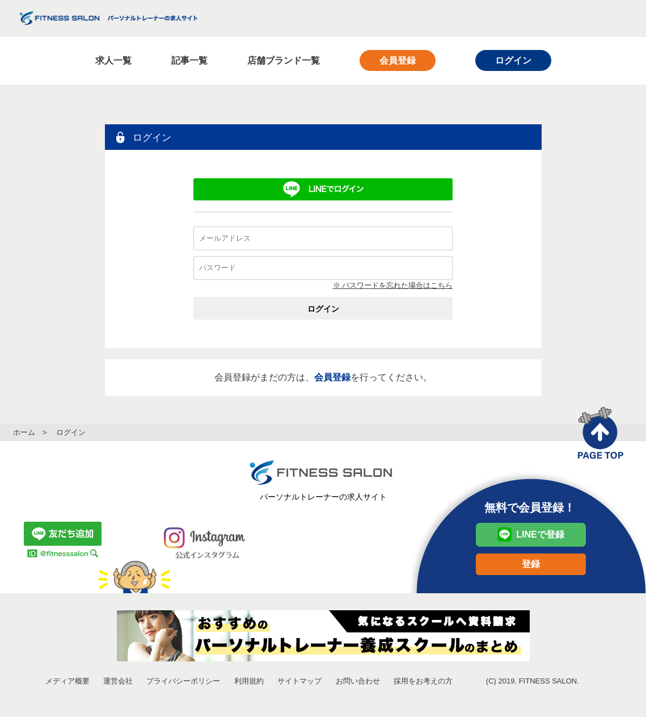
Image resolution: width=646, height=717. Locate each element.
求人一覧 (113, 60)
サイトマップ (299, 681)
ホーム (24, 432)
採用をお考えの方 (423, 681)
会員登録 (397, 60)
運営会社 (118, 681)
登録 (531, 564)
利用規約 (249, 681)
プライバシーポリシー (183, 681)
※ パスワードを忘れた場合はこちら (393, 285)
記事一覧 (189, 60)
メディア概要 (67, 681)
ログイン (513, 60)
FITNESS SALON (108, 18)
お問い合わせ (358, 681)
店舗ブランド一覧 (283, 60)
